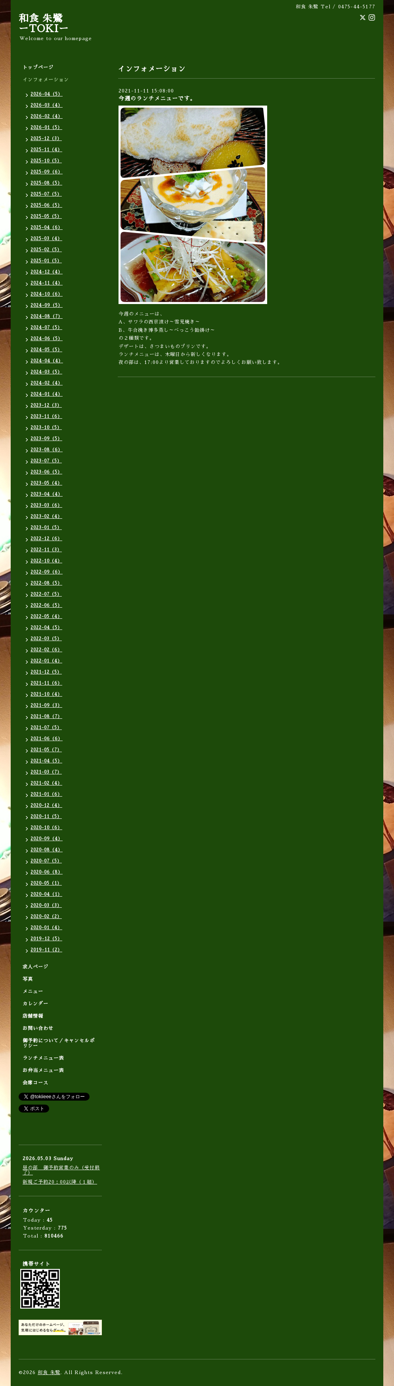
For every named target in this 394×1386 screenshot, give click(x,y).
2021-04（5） (46, 761)
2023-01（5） (46, 528)
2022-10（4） (46, 561)
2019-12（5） (46, 939)
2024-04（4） (47, 361)
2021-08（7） (46, 716)
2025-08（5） (46, 183)
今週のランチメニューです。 (157, 98)
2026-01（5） (46, 127)
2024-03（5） (46, 372)
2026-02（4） (47, 116)
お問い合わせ (38, 1028)
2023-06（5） (46, 472)
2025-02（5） (46, 250)
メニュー (33, 991)
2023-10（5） (46, 427)
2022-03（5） (46, 639)
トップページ (38, 67)
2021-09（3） (46, 705)
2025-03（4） (46, 239)
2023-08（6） (47, 450)
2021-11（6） (46, 683)
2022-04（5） (46, 628)
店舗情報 (33, 1016)
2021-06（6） (47, 739)
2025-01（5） (46, 261)
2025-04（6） (47, 227)
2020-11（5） (46, 816)
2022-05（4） (46, 616)
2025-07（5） (46, 194)
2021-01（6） (46, 794)
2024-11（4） (47, 283)
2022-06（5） (46, 605)
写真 (28, 979)
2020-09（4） (47, 839)
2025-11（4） (46, 150)
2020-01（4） (46, 928)
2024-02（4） (47, 383)
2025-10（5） (46, 161)
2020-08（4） (47, 850)
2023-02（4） (46, 516)
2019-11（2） (46, 950)
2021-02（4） (46, 783)
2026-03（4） (47, 105)
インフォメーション (46, 79)
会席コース (35, 1082)
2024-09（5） (47, 305)
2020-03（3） (46, 905)
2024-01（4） (47, 394)
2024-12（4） (47, 272)
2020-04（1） (46, 894)
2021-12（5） (46, 672)
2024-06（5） (47, 339)
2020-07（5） (46, 861)
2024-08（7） (47, 316)
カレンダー (35, 1003)
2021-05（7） (46, 750)
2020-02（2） (46, 916)
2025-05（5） (46, 216)
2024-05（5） (46, 350)
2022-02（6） (46, 650)
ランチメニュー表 (43, 1058)
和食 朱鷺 (49, 1372)
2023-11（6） (46, 416)
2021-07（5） (46, 728)
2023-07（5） (46, 461)
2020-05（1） (46, 883)
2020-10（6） (46, 828)
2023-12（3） (46, 405)
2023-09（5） (46, 439)
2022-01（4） (46, 661)
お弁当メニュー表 (43, 1070)
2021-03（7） (46, 772)
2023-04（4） (47, 494)
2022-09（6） (47, 572)
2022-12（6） (46, 539)
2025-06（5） (46, 205)
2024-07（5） (46, 327)
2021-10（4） (46, 694)
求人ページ (35, 966)
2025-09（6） (47, 172)
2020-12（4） (46, 805)
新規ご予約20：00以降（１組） (60, 1182)
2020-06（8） (47, 872)
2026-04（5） (47, 94)
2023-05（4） (46, 483)
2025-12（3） (46, 139)
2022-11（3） (46, 550)
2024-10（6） (47, 294)
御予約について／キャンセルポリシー (59, 1043)
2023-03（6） (46, 505)
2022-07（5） (46, 594)
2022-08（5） (46, 583)
